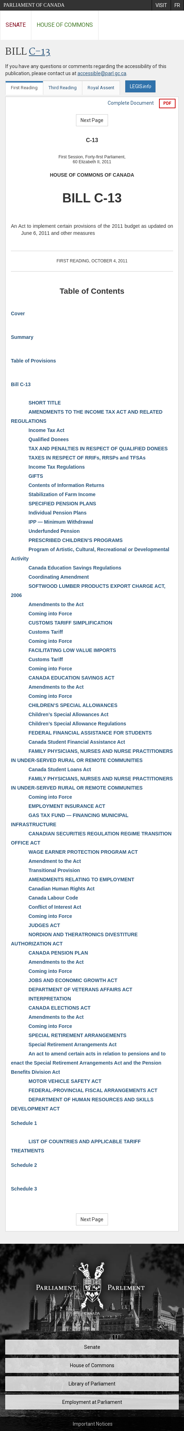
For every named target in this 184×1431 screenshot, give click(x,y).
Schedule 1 (24, 1123)
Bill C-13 (21, 384)
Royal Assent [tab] (101, 87)
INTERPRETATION (49, 998)
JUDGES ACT (44, 925)
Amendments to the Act (56, 604)
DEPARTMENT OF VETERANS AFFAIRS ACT (80, 989)
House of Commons (65, 25)
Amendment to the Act (54, 861)
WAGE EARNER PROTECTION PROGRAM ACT (83, 852)
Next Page (92, 120)
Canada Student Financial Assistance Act (76, 742)
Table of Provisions (33, 361)
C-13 (39, 52)
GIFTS (35, 476)
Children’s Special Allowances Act (68, 714)
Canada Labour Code (53, 898)
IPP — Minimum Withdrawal (60, 522)
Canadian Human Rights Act (61, 888)
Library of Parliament (92, 1384)
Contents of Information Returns (66, 485)
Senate (16, 25)
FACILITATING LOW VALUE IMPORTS (72, 650)
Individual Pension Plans (57, 513)
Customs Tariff (45, 632)
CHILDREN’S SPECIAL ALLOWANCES (73, 705)
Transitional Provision (54, 870)
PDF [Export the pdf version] (167, 103)
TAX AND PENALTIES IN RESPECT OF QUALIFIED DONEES (98, 448)
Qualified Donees (48, 439)
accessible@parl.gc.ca (101, 73)
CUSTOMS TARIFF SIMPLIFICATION (70, 623)
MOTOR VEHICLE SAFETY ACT (64, 1081)
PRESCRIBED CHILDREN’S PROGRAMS (75, 540)
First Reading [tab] (24, 87)
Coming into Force (50, 613)
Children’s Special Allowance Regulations (77, 723)
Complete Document (131, 103)
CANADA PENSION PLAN (58, 953)
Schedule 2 (24, 1165)
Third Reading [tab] (63, 87)
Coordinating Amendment (58, 577)
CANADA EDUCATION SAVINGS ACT (71, 678)
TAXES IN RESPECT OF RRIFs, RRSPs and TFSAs (87, 458)
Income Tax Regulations (56, 467)
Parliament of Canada (34, 5)
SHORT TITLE (44, 403)
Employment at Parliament (92, 1402)
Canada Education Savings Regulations (74, 568)
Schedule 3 (24, 1189)
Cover (18, 313)
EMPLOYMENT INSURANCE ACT (66, 806)
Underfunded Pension (54, 531)
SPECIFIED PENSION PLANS (62, 503)
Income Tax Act (46, 430)
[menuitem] (161, 5)
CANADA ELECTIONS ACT (59, 1008)
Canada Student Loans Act (59, 769)
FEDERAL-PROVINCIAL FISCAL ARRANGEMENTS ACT (92, 1090)
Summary (22, 337)
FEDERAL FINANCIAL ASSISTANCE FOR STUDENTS (90, 733)
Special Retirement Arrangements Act (72, 1044)
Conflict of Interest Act (54, 907)
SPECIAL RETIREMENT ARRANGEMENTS (77, 1035)
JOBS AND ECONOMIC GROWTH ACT (73, 980)
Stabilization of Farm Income (62, 494)
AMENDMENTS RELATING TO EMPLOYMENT (81, 879)
